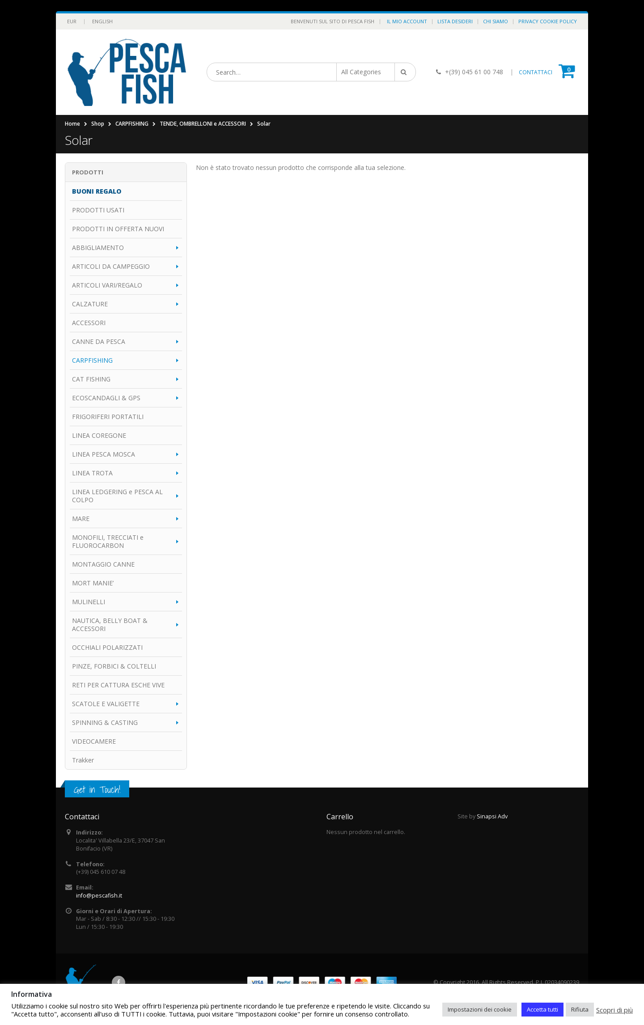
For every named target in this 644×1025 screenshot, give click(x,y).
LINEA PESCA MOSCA (103, 454)
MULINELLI (88, 601)
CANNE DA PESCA (98, 341)
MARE (80, 518)
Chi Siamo (495, 21)
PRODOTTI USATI (98, 210)
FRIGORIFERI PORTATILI (108, 416)
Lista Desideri (455, 21)
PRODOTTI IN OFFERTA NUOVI (118, 228)
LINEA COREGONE (99, 435)
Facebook (118, 982)
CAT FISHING (91, 379)
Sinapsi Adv (492, 816)
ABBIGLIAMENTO (98, 247)
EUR (71, 21)
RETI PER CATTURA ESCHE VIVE (118, 685)
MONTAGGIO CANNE (103, 564)
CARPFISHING (92, 360)
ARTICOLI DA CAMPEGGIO (111, 266)
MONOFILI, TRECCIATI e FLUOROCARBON (108, 541)
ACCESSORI (89, 322)
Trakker (83, 760)
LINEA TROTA (92, 473)
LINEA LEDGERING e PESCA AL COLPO (117, 495)
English (102, 21)
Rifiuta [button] (580, 1009)
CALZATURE (90, 304)
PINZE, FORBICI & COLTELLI (114, 666)
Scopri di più (614, 1010)
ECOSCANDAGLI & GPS (106, 398)
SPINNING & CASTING (105, 722)
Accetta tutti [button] (542, 1009)
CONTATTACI (535, 72)
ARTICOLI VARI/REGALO (107, 285)
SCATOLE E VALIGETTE (106, 703)
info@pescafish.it (99, 895)
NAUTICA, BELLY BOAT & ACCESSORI (110, 624)
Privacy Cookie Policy (547, 21)
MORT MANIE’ (93, 583)
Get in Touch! (97, 789)
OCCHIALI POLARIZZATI (107, 647)
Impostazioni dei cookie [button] (480, 1009)
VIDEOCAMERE (94, 741)
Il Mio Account (407, 21)
